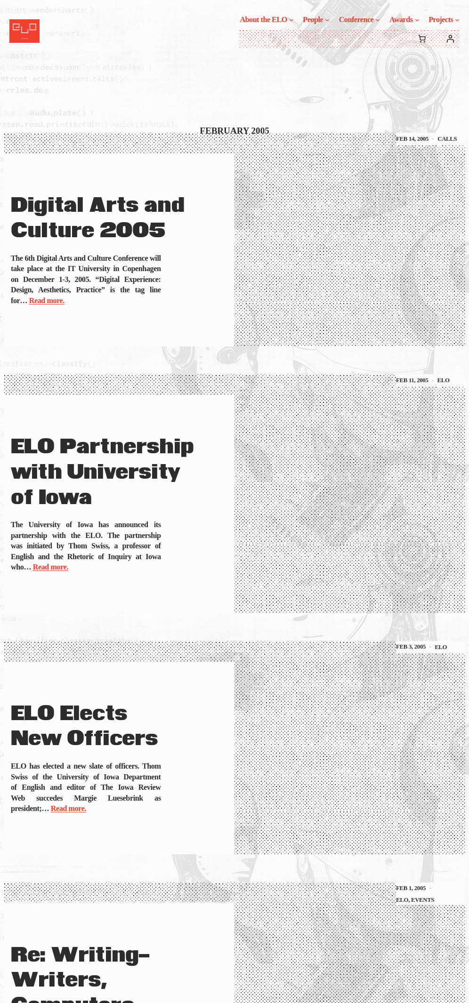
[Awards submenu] (417, 19)
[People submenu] (327, 19)
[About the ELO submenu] (291, 19)
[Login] (450, 38)
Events (422, 900)
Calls (447, 139)
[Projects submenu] (457, 19)
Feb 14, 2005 (412, 139)
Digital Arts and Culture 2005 (98, 218)
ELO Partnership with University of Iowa (102, 472)
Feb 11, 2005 (412, 380)
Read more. (47, 301)
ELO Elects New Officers (84, 726)
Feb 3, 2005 (411, 646)
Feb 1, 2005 (411, 888)
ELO (443, 380)
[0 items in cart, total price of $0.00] (421, 38)
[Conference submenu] (377, 19)
